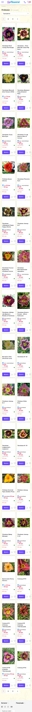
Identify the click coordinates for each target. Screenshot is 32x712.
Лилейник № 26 (22, 356)
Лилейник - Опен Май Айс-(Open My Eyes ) (23, 47)
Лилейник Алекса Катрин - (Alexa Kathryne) (23, 314)
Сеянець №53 (21, 579)
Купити (6, 63)
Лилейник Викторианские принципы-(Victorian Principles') (22, 271)
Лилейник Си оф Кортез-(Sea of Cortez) (22, 136)
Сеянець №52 (21, 667)
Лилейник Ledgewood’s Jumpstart (6, 447)
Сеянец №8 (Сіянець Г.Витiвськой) (21, 624)
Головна (3, 6)
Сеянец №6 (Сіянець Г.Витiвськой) (6, 624)
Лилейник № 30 (22, 445)
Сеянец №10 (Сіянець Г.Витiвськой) (6, 669)
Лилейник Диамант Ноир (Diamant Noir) (23, 91)
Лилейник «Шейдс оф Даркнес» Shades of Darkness (8, 314)
